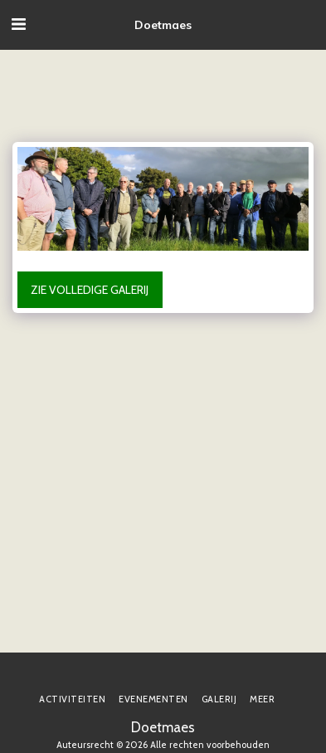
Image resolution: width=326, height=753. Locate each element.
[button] (18, 24)
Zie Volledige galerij (89, 289)
